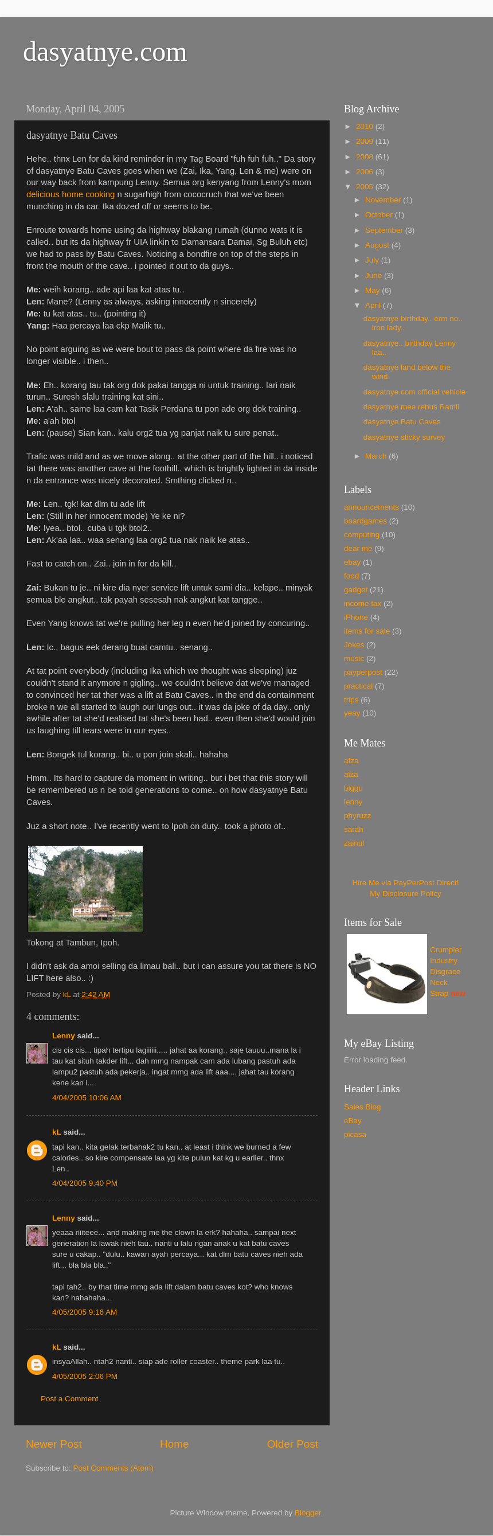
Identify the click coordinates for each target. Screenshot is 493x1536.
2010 (365, 126)
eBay (353, 1120)
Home (174, 1444)
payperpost (363, 672)
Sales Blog (362, 1107)
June (374, 275)
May (373, 290)
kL (56, 1132)
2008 (365, 157)
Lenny (63, 1035)
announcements (371, 507)
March (377, 456)
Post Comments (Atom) (113, 1468)
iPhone (356, 617)
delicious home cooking (70, 194)
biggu (353, 788)
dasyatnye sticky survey (404, 437)
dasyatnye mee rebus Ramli (411, 406)
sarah (353, 829)
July (373, 260)
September (385, 230)
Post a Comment (70, 1398)
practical (358, 686)
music (354, 658)
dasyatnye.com (105, 51)
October (380, 214)
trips (351, 699)
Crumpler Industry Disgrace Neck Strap (446, 971)
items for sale (367, 631)
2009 (365, 141)
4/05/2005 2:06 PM (85, 1376)
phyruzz (357, 815)
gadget (355, 589)
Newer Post (54, 1444)
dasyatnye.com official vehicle (414, 392)
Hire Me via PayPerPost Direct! (405, 882)
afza (351, 760)
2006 (365, 171)
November (384, 200)
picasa (355, 1134)
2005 (365, 186)
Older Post (292, 1444)
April (374, 305)
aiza (351, 774)
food (351, 576)
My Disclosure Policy (405, 893)
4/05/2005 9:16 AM (84, 1312)
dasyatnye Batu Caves (402, 421)
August (378, 245)
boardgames (365, 521)
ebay (352, 562)
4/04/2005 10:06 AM (87, 1097)
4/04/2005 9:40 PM (85, 1183)
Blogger (308, 1512)
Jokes (354, 644)
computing (361, 534)
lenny (353, 802)
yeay (352, 713)
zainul (354, 843)
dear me (358, 548)
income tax (362, 603)
